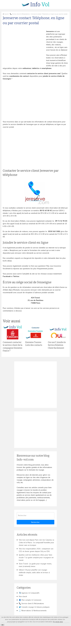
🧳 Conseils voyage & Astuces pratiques (34, 607)
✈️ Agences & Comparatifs (29, 593)
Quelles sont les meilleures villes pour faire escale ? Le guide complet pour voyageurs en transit (36, 557)
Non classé (23, 596)
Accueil (5, 14)
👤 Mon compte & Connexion (30, 600)
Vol (35, 4)
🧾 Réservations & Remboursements (33, 610)
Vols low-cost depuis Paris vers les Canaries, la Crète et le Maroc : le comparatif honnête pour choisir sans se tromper (36, 542)
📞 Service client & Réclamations (20, 14)
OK (3, 625)
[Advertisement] (24, 47)
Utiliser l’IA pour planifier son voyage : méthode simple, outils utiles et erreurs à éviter (34, 572)
